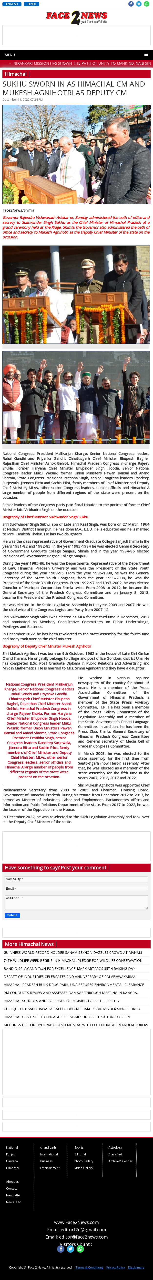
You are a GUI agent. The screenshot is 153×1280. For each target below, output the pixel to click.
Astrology (115, 1147)
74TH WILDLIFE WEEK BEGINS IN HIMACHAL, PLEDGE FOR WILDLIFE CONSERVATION (73, 960)
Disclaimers (136, 1267)
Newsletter (13, 1195)
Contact (11, 1188)
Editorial (80, 1154)
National (12, 1147)
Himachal (12, 1168)
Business (46, 1161)
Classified (115, 1154)
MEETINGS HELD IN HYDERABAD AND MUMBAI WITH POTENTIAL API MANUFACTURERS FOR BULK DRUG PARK (76, 1026)
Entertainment (50, 1168)
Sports (78, 1147)
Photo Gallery (83, 1161)
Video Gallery (83, 1168)
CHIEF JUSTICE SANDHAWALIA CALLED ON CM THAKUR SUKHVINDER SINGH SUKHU (72, 1008)
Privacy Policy (115, 1267)
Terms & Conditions (89, 1267)
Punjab (11, 1154)
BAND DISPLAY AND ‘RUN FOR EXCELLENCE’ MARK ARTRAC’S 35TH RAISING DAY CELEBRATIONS (69, 969)
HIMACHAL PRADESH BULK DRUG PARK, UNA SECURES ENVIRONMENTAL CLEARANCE (74, 984)
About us (12, 1182)
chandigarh (48, 1147)
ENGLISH (12, 4)
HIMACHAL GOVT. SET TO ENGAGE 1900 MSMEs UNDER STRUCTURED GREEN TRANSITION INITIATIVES (67, 1017)
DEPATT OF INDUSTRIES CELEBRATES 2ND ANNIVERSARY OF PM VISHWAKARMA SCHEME (69, 977)
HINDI (32, 4)
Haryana (12, 1161)
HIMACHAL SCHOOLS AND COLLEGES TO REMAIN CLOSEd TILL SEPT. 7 (61, 1000)
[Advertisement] (76, 1062)
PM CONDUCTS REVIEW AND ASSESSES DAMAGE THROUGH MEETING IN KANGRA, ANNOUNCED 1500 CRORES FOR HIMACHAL (71, 993)
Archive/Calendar (121, 1161)
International (49, 1154)
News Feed (13, 1202)
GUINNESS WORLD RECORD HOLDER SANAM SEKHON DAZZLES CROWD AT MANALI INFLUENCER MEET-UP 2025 (73, 953)
